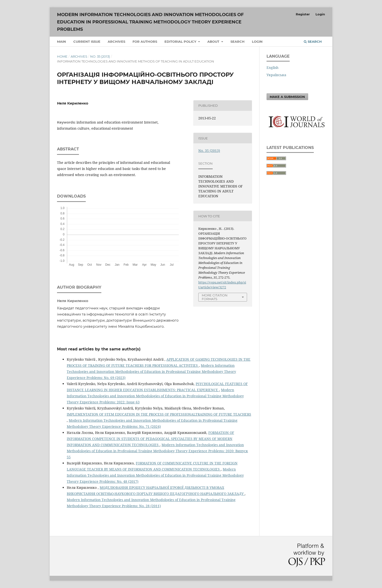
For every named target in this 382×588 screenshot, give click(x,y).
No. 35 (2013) (100, 56)
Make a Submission (287, 97)
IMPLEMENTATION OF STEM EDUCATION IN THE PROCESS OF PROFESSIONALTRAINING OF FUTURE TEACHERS (159, 414)
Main (61, 41)
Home (62, 56)
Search (237, 41)
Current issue (86, 41)
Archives (116, 41)
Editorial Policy (180, 41)
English (272, 67)
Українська (276, 75)
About (213, 41)
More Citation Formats (215, 297)
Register (303, 14)
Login (257, 41)
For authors (145, 41)
